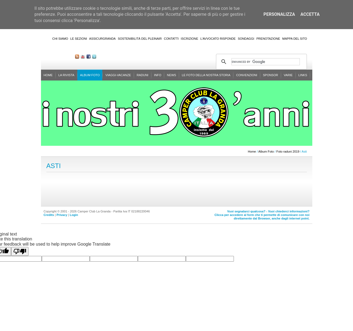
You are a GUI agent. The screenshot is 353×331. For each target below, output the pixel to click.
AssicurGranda (102, 38)
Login (74, 214)
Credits (49, 214)
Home (48, 75)
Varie (288, 75)
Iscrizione (189, 38)
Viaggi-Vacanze (118, 75)
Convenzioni (246, 75)
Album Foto (90, 75)
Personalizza (279, 14)
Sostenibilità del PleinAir (140, 38)
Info (157, 75)
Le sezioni (78, 38)
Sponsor (270, 75)
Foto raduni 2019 (288, 151)
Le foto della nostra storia (206, 75)
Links (302, 75)
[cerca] (265, 61)
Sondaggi (246, 38)
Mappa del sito (294, 38)
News (171, 75)
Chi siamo (60, 38)
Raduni (142, 75)
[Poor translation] (19, 251)
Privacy (61, 214)
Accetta (310, 14)
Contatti (171, 38)
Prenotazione (268, 38)
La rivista (66, 75)
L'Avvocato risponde (218, 38)
